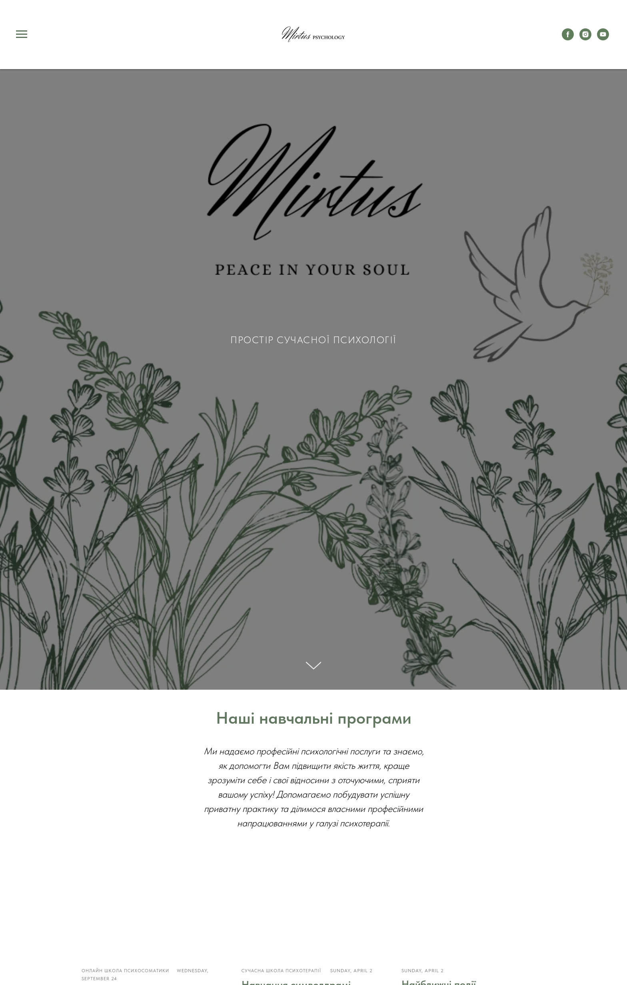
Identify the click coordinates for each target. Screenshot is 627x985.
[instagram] (585, 38)
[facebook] (568, 38)
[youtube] (603, 38)
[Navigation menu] (21, 34)
